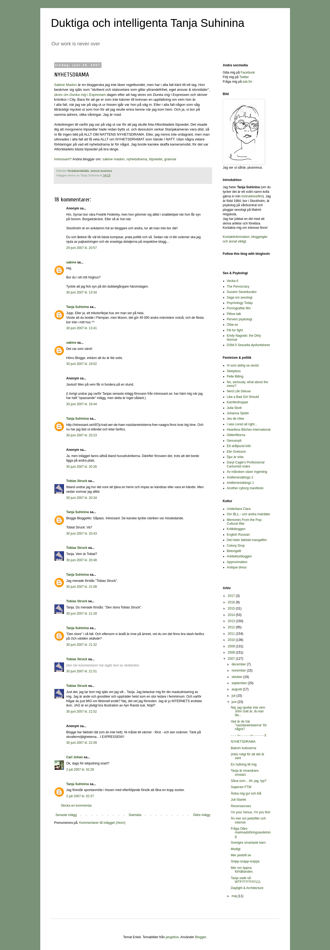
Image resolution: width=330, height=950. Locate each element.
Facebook (248, 72)
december (239, 664)
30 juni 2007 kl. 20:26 (81, 467)
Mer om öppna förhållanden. (242, 869)
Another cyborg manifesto (245, 488)
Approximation (237, 562)
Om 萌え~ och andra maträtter (248, 514)
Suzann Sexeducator (242, 292)
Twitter (244, 77)
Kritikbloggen (236, 529)
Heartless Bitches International (249, 430)
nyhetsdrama (136, 159)
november (239, 670)
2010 (232, 640)
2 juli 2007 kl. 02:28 (80, 769)
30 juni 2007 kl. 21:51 (81, 671)
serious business (101, 170)
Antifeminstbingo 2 (240, 477)
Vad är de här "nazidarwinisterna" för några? (249, 725)
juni (234, 702)
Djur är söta (235, 457)
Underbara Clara (239, 509)
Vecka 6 (232, 281)
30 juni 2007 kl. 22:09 (81, 743)
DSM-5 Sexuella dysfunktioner (248, 345)
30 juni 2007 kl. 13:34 (81, 292)
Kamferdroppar (237, 402)
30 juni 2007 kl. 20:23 (81, 435)
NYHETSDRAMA (243, 742)
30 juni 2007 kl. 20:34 (81, 498)
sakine (71, 262)
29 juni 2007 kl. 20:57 (81, 248)
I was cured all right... (242, 424)
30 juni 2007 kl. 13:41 (81, 328)
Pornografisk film (239, 308)
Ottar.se (232, 325)
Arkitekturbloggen (239, 556)
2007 (232, 659)
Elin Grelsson (236, 452)
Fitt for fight (235, 330)
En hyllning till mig (243, 764)
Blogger (200, 937)
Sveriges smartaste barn (248, 842)
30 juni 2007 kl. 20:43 (81, 533)
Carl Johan (74, 757)
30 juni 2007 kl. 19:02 (81, 364)
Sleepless (234, 371)
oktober (237, 677)
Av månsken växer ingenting (247, 472)
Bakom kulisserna (243, 748)
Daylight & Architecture (247, 888)
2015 (232, 608)
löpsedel (155, 159)
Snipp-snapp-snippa (245, 861)
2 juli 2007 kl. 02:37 (80, 796)
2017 (232, 596)
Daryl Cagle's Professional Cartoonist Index (245, 464)
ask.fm (247, 82)
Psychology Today (240, 303)
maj (234, 896)
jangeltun (172, 937)
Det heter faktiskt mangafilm (247, 540)
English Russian (238, 534)
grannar (170, 159)
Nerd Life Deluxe (239, 391)
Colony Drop (236, 545)
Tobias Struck (76, 481)
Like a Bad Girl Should (243, 397)
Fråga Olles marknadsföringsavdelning (250, 832)
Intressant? (63, 159)
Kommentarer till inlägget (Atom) (102, 823)
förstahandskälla (78, 170)
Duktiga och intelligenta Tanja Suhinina (148, 23)
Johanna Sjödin (238, 413)
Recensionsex (241, 806)
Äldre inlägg (201, 815)
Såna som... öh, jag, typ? (248, 781)
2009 (232, 646)
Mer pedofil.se (241, 855)
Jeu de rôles (235, 418)
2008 (232, 652)
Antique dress (236, 567)
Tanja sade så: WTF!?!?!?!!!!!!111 (245, 880)
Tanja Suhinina (77, 307)
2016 (232, 602)
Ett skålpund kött (239, 446)
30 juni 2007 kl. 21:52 (81, 711)
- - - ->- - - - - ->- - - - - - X (248, 735)
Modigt (235, 849)
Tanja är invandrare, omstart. (245, 772)
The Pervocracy (238, 286)
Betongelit (234, 551)
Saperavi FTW (241, 787)
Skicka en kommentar (76, 805)
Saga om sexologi (239, 297)
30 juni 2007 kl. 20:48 (81, 560)
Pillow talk (234, 314)
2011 (232, 634)
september (239, 683)
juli (233, 696)
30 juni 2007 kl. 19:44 (81, 404)
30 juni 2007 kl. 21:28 (81, 613)
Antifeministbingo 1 (240, 483)
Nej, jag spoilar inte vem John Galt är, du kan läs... (248, 711)
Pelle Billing (235, 376)
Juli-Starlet (238, 800)
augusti (237, 689)
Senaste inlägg (66, 815)
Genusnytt (234, 441)
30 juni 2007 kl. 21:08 (81, 587)
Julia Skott (234, 408)
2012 (232, 627)
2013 (232, 621)
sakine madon (114, 159)
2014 (232, 615)
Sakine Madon (65, 85)
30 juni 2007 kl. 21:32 (81, 645)
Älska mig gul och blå (246, 793)
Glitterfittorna (236, 435)
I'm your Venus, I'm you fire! (250, 812)
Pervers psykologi (239, 319)
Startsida (135, 815)
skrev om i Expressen (80, 95)
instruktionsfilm (252, 196)
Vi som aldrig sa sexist (243, 365)
